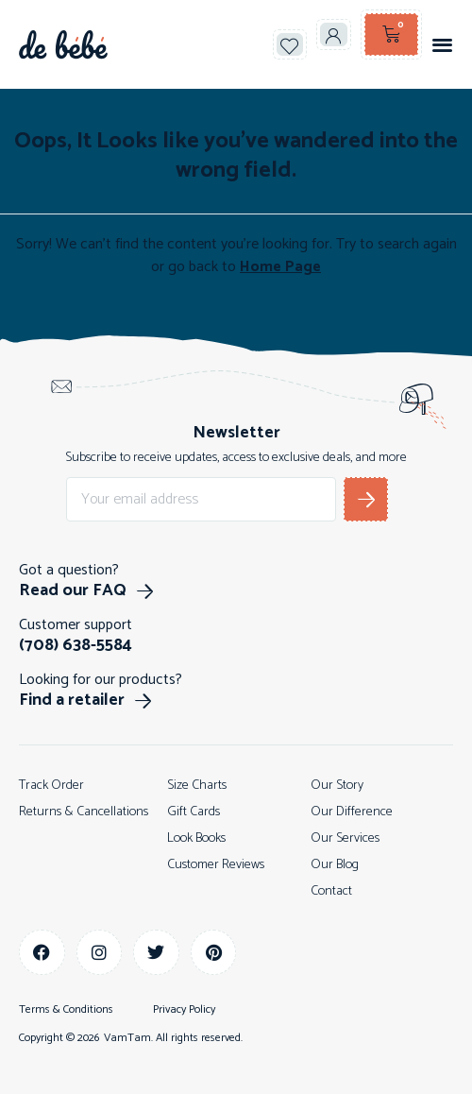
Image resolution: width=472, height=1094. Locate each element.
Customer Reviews (215, 865)
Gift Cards (193, 812)
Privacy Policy (184, 1010)
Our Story (337, 785)
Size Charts (197, 785)
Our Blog (335, 865)
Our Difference (352, 812)
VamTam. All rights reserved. (173, 1038)
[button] (442, 43)
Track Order (51, 785)
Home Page (280, 267)
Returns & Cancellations (83, 812)
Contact (331, 891)
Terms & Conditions (66, 1010)
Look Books (196, 838)
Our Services (345, 838)
